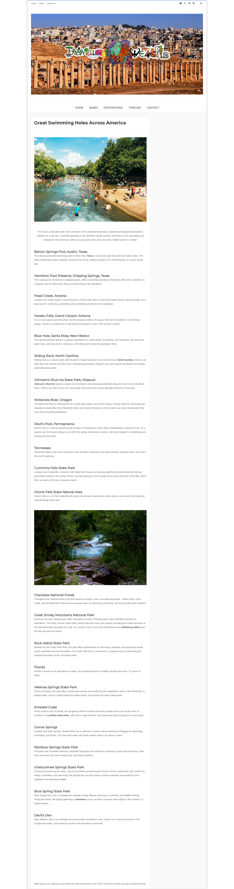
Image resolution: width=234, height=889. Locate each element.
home (79, 107)
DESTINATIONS (113, 107)
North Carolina (125, 360)
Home (33, 3)
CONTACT (153, 107)
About (41, 3)
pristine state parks (59, 715)
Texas (90, 255)
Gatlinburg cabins (130, 627)
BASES (93, 107)
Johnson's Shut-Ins (44, 384)
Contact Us (51, 3)
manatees (81, 799)
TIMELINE (135, 107)
